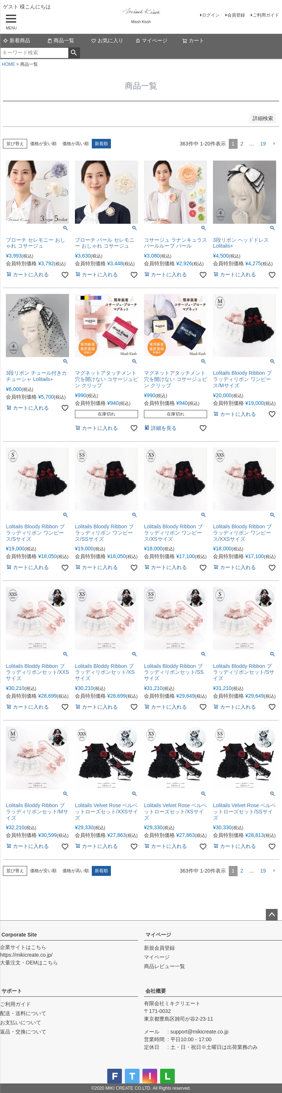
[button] (274, 144)
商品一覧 (60, 40)
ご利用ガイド (266, 15)
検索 (74, 53)
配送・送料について (23, 1013)
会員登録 (236, 15)
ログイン (211, 15)
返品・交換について (23, 1032)
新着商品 (16, 40)
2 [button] (242, 144)
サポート (11, 991)
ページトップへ (272, 915)
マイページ (151, 40)
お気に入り (107, 40)
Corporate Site (19, 935)
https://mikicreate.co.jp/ (26, 955)
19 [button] (263, 144)
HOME (8, 64)
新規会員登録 (159, 948)
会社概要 (155, 991)
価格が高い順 (75, 143)
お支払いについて (20, 1022)
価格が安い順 (43, 143)
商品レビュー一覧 (164, 966)
